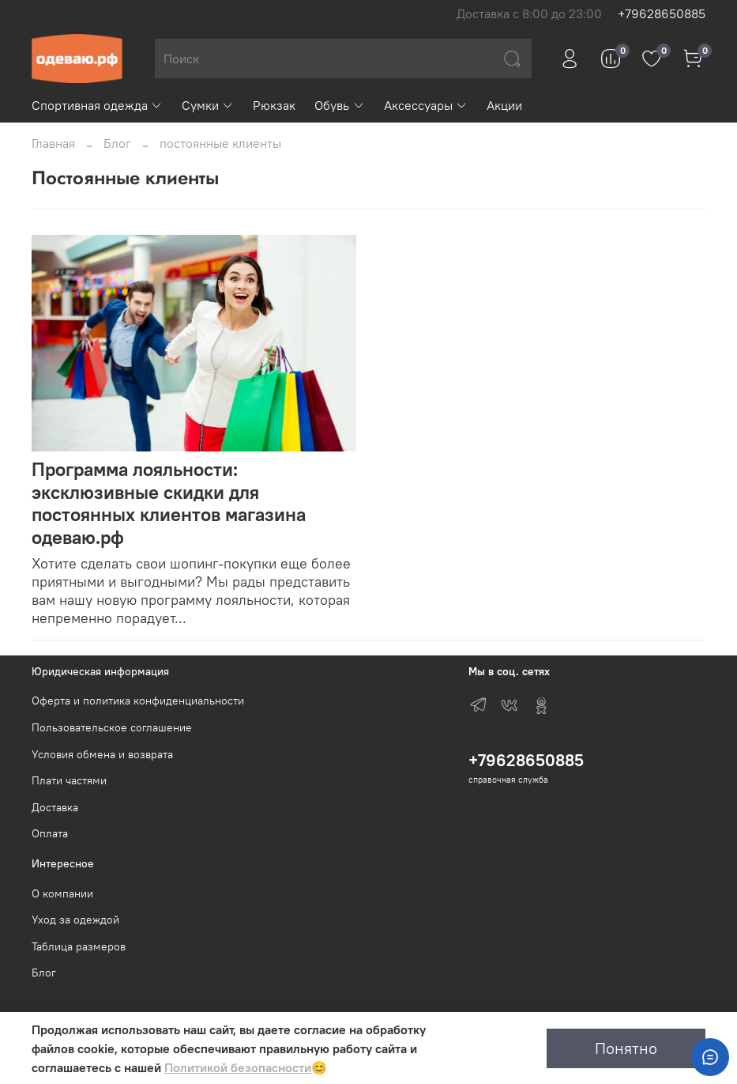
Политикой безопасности (237, 1067)
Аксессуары (426, 105)
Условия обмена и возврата (102, 754)
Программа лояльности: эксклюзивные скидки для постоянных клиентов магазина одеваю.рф (169, 503)
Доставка (55, 807)
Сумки (208, 105)
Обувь (339, 105)
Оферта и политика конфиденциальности (138, 700)
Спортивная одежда (97, 105)
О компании (62, 893)
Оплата (50, 833)
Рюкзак (274, 105)
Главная (53, 143)
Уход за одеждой (75, 919)
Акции (504, 105)
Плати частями (69, 780)
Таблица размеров (79, 946)
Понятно (626, 1048)
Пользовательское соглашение (112, 727)
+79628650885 (661, 13)
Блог (117, 143)
